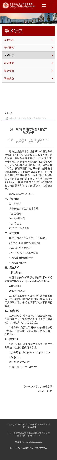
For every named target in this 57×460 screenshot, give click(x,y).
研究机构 (28, 40)
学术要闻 (28, 47)
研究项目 (28, 71)
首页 (20, 118)
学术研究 (28, 118)
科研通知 (28, 63)
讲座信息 (28, 78)
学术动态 (28, 55)
